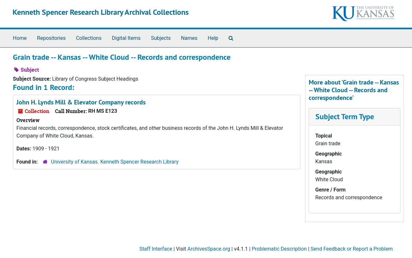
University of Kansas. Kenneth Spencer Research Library (114, 162)
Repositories (51, 38)
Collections (89, 38)
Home (20, 38)
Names (189, 38)
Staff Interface (155, 249)
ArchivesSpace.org (208, 249)
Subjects (161, 38)
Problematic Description (279, 249)
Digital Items (126, 38)
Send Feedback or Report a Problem (352, 249)
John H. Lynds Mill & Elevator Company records (80, 102)
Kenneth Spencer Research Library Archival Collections (101, 12)
